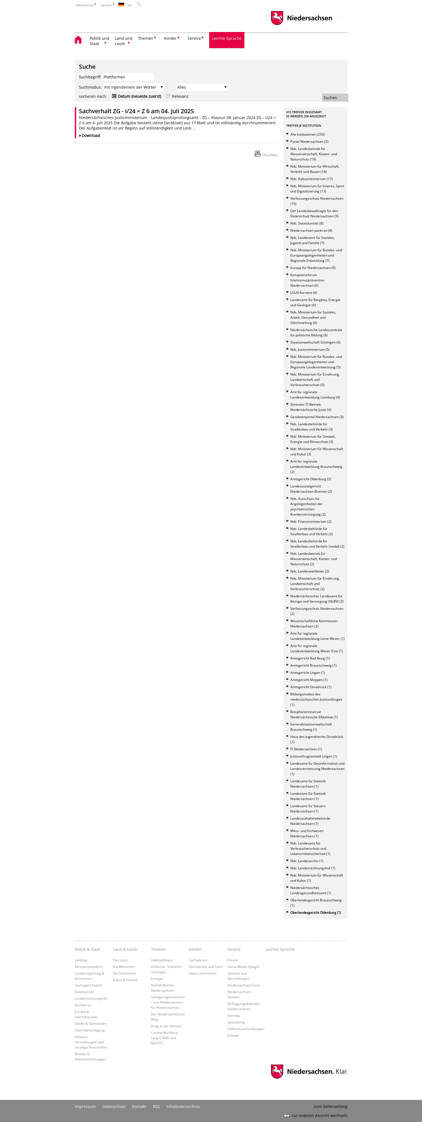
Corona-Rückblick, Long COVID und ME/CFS (164, 1037)
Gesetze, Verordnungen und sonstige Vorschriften (91, 1041)
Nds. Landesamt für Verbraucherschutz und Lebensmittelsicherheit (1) (310, 848)
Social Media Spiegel (243, 966)
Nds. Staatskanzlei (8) (306, 223)
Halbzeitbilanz (162, 960)
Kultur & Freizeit (125, 980)
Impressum (85, 1106)
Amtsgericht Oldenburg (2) (310, 479)
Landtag (81, 960)
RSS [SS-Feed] (156, 1106)
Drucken (270, 154)
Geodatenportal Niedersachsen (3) (317, 417)
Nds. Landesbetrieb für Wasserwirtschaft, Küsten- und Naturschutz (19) (313, 154)
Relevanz (180, 96)
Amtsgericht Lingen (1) (307, 672)
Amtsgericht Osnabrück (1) (310, 687)
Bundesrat (83, 1005)
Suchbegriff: (90, 77)
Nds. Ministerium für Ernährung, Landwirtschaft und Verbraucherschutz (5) (315, 379)
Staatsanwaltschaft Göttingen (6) (315, 342)
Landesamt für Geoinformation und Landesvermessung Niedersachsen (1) (317, 768)
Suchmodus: (90, 87)
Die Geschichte (124, 973)
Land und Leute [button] (123, 41)
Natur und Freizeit (203, 973)
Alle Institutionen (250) (307, 134)
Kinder (195, 949)
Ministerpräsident (88, 966)
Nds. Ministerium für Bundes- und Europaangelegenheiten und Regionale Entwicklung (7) (316, 255)
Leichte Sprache (226, 38)
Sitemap (233, 1015)
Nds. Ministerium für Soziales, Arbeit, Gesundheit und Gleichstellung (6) (313, 317)
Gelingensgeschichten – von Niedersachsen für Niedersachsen (168, 1002)
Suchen (330, 97)
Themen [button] (145, 38)
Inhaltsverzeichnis (183, 1106)
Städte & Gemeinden (91, 1023)
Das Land (120, 960)
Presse (232, 960)
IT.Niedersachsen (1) (306, 749)
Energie (157, 978)
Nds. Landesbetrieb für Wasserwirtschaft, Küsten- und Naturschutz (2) (313, 558)
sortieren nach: (93, 96)
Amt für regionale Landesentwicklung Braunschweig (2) (316, 466)
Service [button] (194, 38)
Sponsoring (236, 1022)
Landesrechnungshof (91, 998)
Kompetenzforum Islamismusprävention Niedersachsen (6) (307, 280)
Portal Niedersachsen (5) (309, 141)
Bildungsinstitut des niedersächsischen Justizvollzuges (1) (316, 699)
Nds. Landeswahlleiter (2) (309, 571)
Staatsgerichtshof (88, 985)
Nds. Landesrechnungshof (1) (312, 868)
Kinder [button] (170, 38)
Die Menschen (124, 966)
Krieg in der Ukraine (166, 1026)
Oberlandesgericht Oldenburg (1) (315, 912)
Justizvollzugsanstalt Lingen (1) (313, 756)
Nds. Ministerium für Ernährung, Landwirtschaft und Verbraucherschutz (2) (315, 583)
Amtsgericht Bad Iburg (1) (310, 658)
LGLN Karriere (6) (303, 292)
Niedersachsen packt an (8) (311, 230)
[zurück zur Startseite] (81, 40)
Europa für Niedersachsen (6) (313, 267)
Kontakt (233, 1035)
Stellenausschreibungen (245, 1028)
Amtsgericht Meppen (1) (309, 679)
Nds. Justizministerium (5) (310, 349)
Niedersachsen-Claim (244, 985)
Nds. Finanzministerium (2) (310, 521)
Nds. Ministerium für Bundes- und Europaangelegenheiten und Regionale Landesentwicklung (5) (316, 361)
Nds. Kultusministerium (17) (311, 178)
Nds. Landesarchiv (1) (306, 861)
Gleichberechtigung (90, 1030)
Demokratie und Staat (206, 966)
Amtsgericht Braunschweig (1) (313, 665)
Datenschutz (84, 991)
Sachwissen (198, 960)
